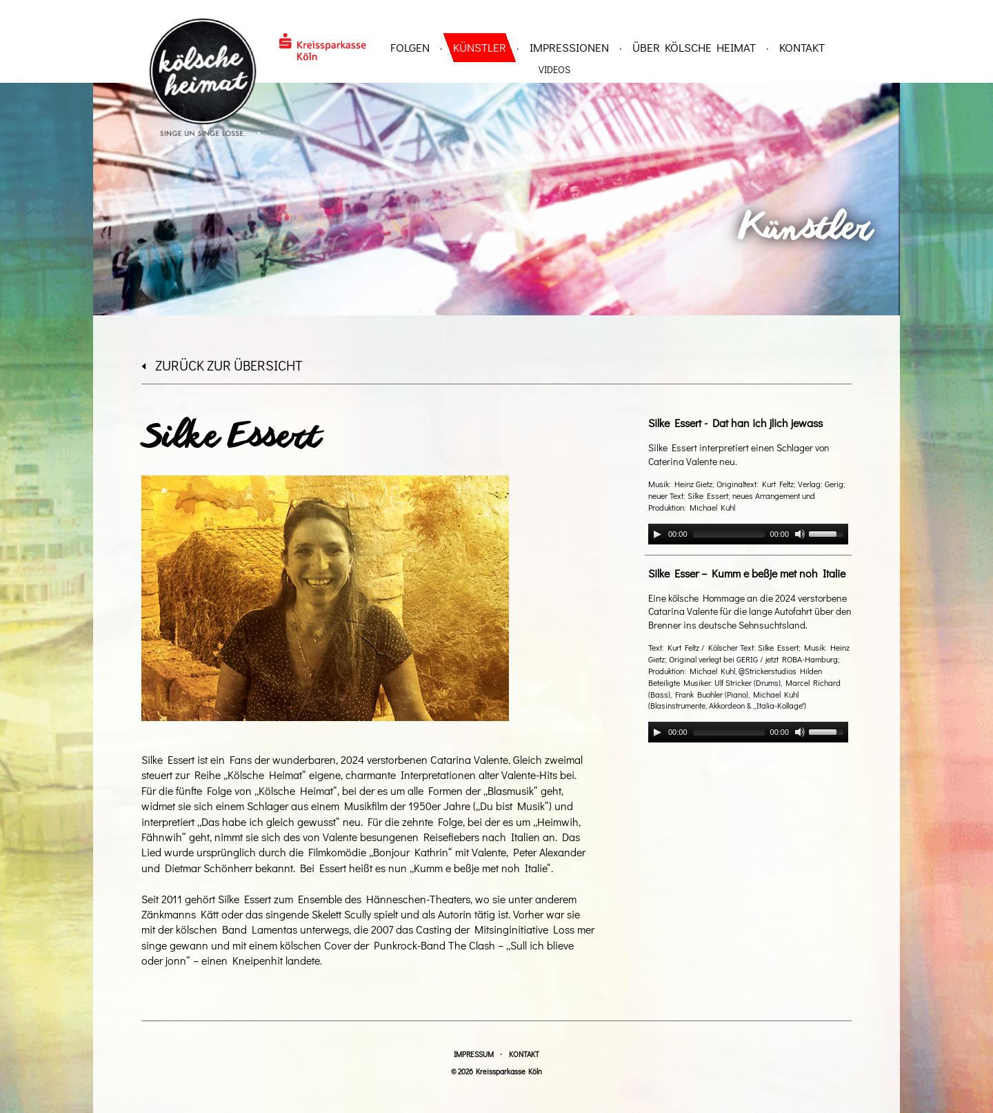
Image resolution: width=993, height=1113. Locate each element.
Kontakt (802, 47)
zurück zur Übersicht (222, 365)
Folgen (410, 47)
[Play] (657, 534)
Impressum (474, 1054)
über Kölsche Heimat (694, 47)
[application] (748, 534)
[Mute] (799, 534)
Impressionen (569, 47)
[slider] (729, 534)
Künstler (479, 47)
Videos (554, 69)
